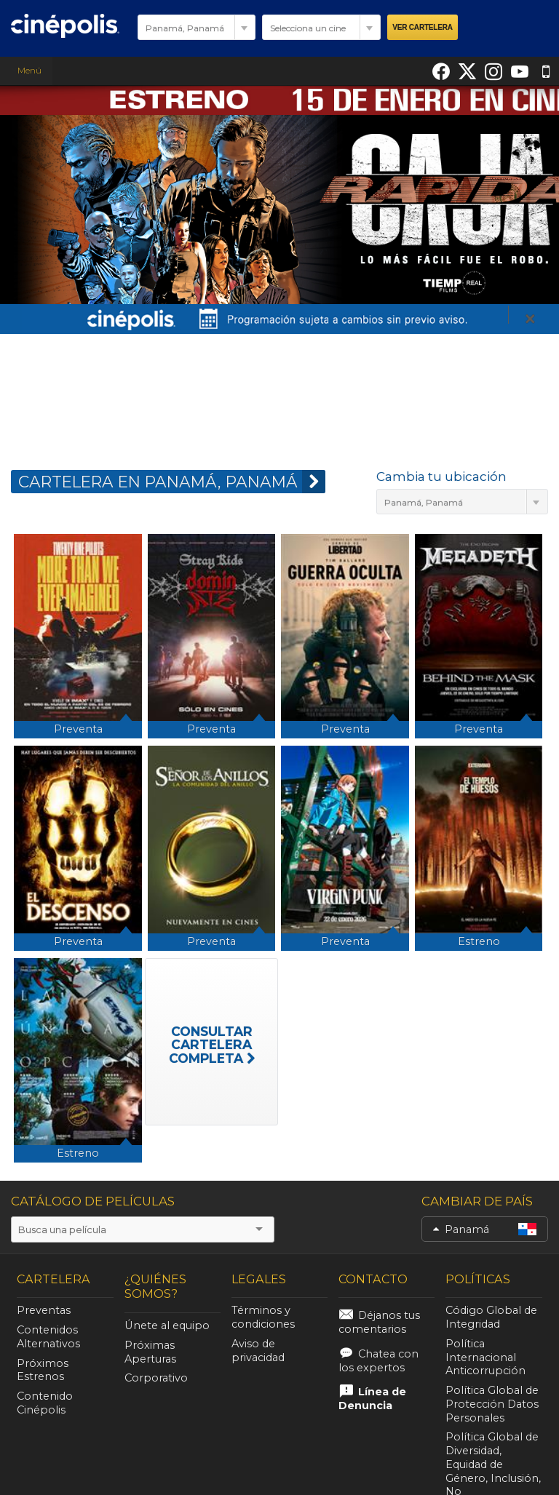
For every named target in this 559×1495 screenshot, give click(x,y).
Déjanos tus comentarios (379, 1322)
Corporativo (156, 1377)
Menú (26, 70)
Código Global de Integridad (491, 1317)
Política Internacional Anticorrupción (485, 1357)
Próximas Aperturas (150, 1352)
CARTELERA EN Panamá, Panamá (171, 481)
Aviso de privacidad (258, 1350)
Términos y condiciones (263, 1317)
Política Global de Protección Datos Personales (492, 1404)
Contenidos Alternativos (48, 1336)
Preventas (44, 1310)
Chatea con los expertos (378, 1360)
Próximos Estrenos (42, 1370)
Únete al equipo (167, 1325)
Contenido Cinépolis (45, 1403)
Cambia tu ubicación (441, 476)
